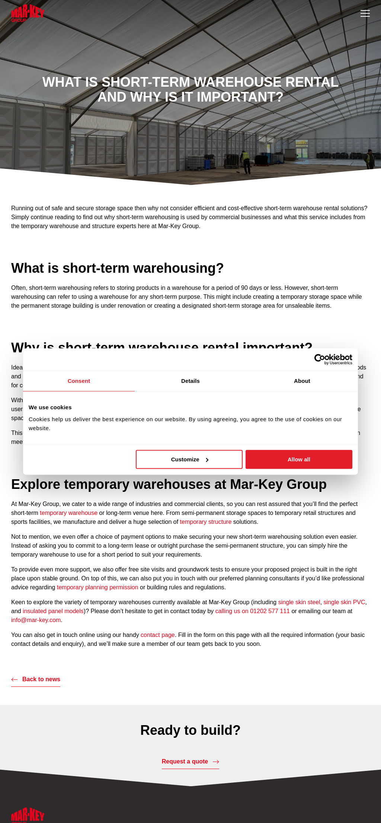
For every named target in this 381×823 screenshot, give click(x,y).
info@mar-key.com (36, 620)
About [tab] (302, 381)
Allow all (299, 459)
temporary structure (206, 522)
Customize (189, 459)
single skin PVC (344, 602)
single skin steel (299, 602)
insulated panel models (53, 611)
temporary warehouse (68, 513)
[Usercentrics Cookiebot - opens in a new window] (319, 359)
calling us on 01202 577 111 (252, 611)
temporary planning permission (97, 587)
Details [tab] (190, 381)
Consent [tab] (79, 381)
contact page (158, 635)
